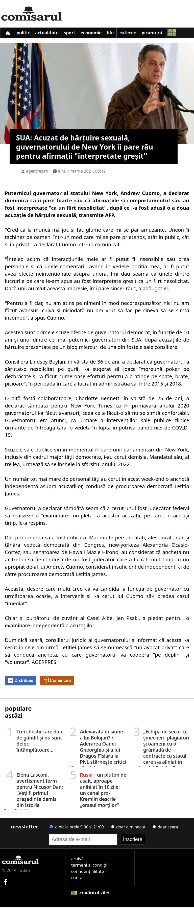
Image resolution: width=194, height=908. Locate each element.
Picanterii (167, 34)
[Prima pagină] (9, 33)
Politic (26, 34)
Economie (100, 34)
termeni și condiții (89, 866)
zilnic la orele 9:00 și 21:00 (77, 828)
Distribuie (20, 682)
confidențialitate (87, 872)
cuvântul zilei (90, 894)
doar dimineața (128, 828)
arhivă (77, 860)
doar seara (165, 828)
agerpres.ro (37, 172)
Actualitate (52, 34)
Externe (141, 34)
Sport (77, 34)
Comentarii (57, 682)
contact (78, 879)
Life (121, 34)
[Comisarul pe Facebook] (6, 883)
